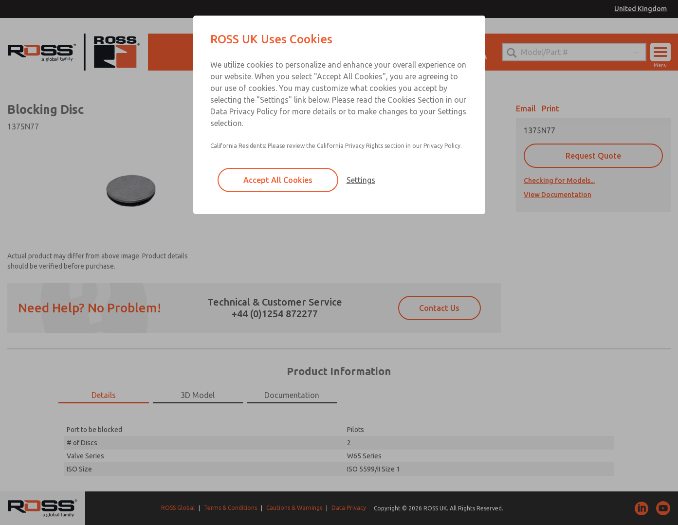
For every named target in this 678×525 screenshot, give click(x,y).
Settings (361, 180)
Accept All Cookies (277, 180)
